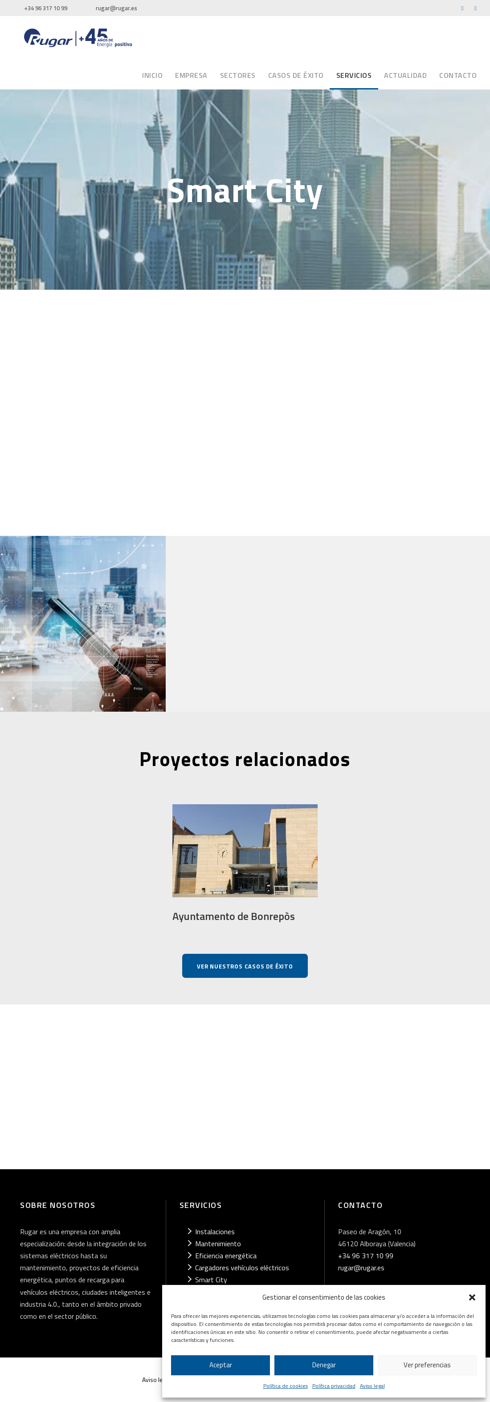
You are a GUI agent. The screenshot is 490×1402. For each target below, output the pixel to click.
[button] (472, 1297)
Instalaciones (215, 1231)
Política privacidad (333, 1386)
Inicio (152, 75)
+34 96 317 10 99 (45, 8)
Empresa (191, 75)
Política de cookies (285, 1386)
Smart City (211, 1279)
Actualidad (405, 75)
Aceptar (220, 1365)
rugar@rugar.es (116, 8)
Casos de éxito (296, 75)
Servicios (354, 75)
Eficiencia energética (226, 1255)
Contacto (458, 75)
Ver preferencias (427, 1365)
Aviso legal (372, 1386)
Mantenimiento (218, 1243)
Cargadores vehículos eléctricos (242, 1267)
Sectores (238, 75)
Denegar (324, 1365)
